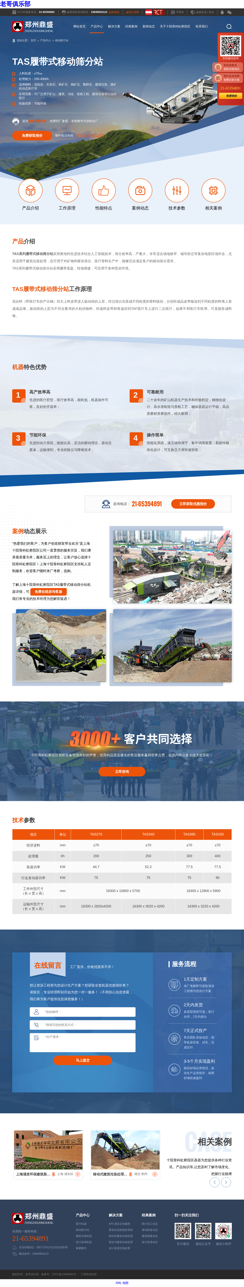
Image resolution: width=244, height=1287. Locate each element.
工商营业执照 (88, 1274)
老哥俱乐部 (15, 4)
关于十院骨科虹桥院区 (175, 26)
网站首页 (79, 26)
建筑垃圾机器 (84, 1235)
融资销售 (114, 12)
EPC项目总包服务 (119, 1223)
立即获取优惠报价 (193, 504)
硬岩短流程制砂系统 (121, 1229)
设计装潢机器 (84, 1242)
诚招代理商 (132, 12)
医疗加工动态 (150, 1223)
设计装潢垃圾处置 (119, 1248)
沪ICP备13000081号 (64, 1274)
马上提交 (83, 1060)
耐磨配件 (81, 1248)
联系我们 (202, 26)
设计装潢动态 (150, 1242)
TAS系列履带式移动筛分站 (32, 254)
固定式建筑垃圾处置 (121, 1242)
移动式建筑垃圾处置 (121, 1235)
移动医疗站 (61, 40)
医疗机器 (81, 1223)
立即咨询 (122, 772)
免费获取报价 (32, 135)
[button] (215, 1182)
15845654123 (99, 12)
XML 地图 (122, 1283)
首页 (33, 40)
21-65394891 (47, 12)
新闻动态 (149, 26)
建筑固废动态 (150, 1235)
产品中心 (97, 26)
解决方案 (114, 26)
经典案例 (131, 26)
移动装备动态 (150, 1229)
